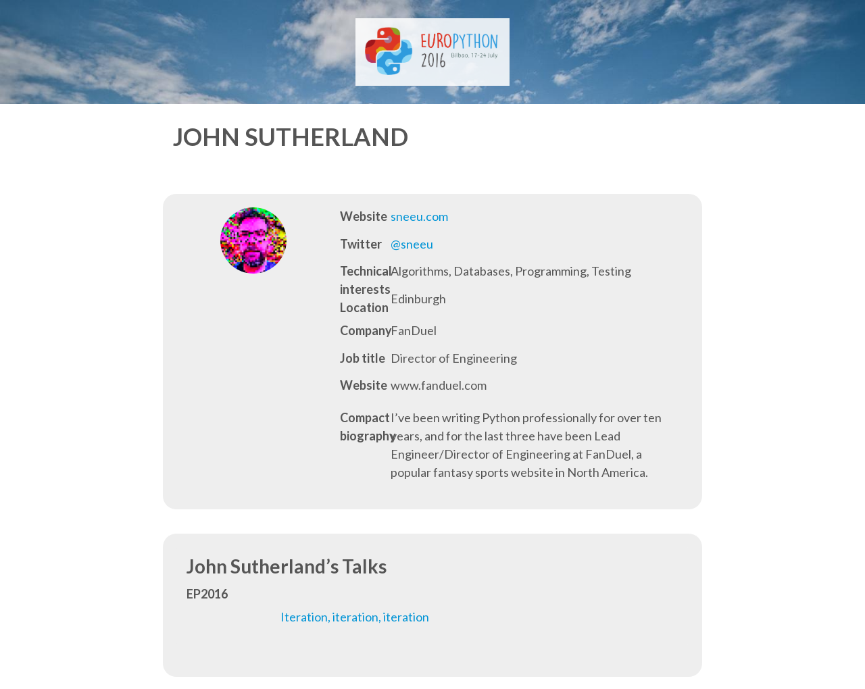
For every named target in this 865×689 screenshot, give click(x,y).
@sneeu (412, 243)
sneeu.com (419, 216)
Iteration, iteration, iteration (354, 616)
